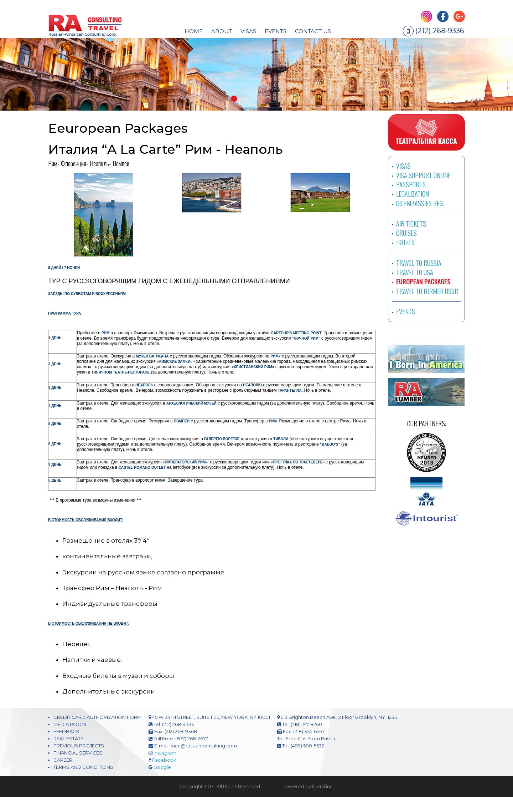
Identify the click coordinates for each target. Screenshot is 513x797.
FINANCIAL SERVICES (77, 753)
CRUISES (406, 233)
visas (248, 31)
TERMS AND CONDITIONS (83, 767)
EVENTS (275, 31)
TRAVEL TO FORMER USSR (427, 291)
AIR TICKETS (411, 223)
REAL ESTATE (68, 738)
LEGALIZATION (412, 193)
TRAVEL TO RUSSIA (418, 263)
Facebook (164, 760)
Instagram (165, 753)
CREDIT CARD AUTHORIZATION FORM (97, 717)
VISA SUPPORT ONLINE (423, 175)
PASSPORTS (411, 184)
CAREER (62, 760)
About (221, 31)
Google (162, 767)
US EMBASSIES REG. (420, 203)
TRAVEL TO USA (414, 272)
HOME (194, 31)
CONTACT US (313, 31)
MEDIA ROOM (69, 724)
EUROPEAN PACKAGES (423, 281)
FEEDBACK (66, 731)
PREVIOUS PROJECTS (78, 745)
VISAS (403, 166)
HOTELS (405, 242)
